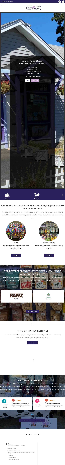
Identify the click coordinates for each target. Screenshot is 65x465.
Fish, (27, 452)
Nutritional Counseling (14, 459)
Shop (27, 80)
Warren (23, 386)
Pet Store (11, 455)
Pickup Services (12, 457)
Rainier (38, 386)
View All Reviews (26, 420)
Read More (16, 255)
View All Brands (32, 311)
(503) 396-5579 (32, 74)
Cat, (22, 452)
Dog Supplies (37, 198)
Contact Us (35, 80)
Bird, (20, 452)
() (35, 76)
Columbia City (15, 386)
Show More (22, 406)
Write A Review (39, 420)
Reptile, (30, 452)
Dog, (24, 452)
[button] (63, 100)
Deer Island (29, 386)
